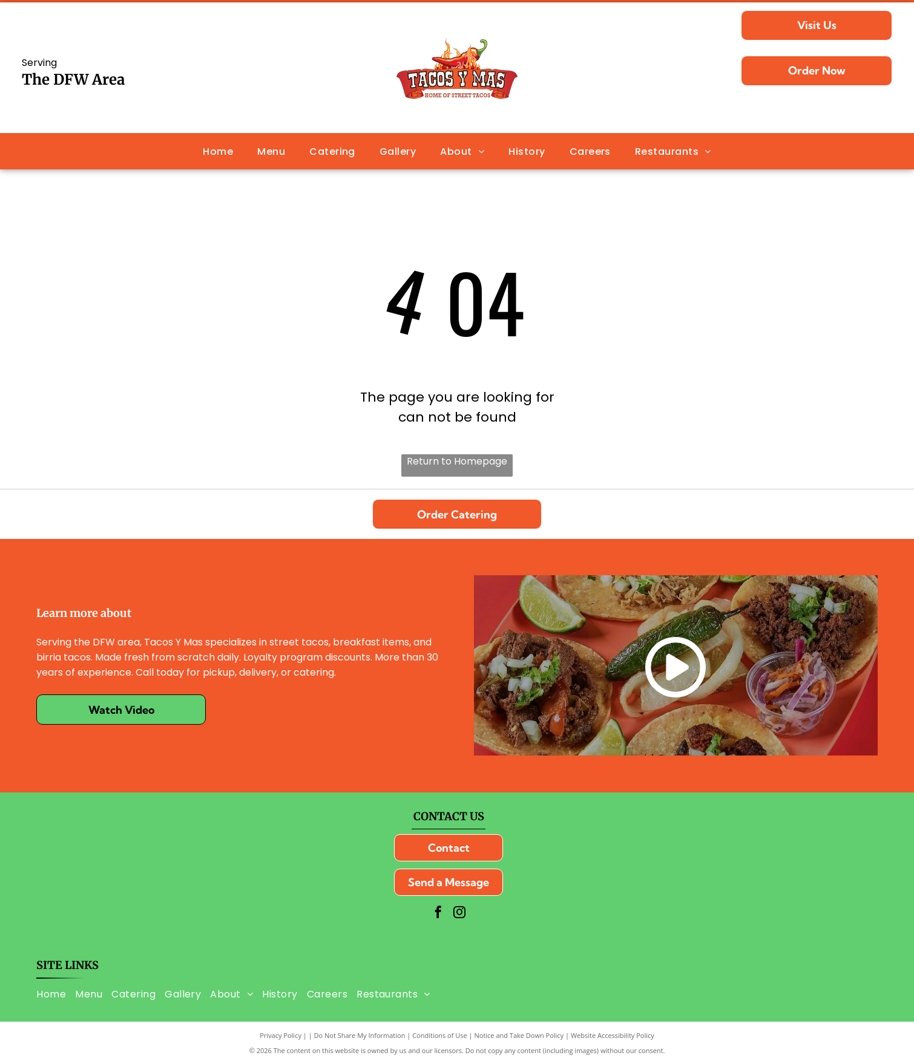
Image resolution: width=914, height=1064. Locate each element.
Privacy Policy (280, 1035)
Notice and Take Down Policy (519, 1035)
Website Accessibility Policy (612, 1035)
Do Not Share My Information (360, 1035)
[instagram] (459, 913)
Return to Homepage (457, 461)
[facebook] (438, 913)
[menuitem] (218, 151)
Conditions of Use (439, 1035)
